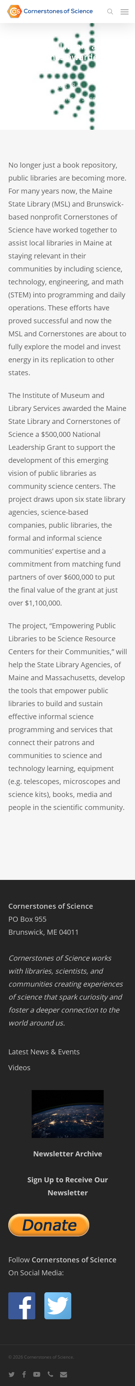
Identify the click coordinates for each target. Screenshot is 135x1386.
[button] (125, 11)
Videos (19, 1067)
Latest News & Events (44, 1052)
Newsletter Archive (67, 1154)
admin (24, 85)
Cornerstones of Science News (77, 98)
